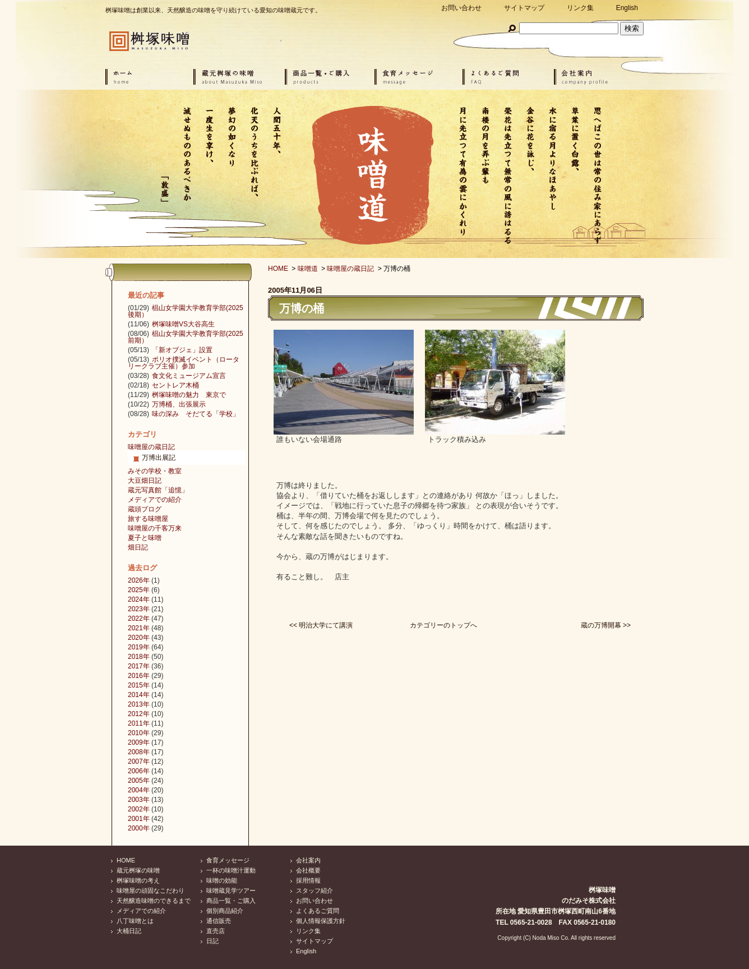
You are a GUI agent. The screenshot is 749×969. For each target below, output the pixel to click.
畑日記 (138, 547)
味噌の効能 (221, 880)
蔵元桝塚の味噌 (138, 870)
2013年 (139, 704)
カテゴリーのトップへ (443, 625)
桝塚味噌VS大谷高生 (183, 324)
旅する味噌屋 (148, 519)
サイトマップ (524, 8)
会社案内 (308, 860)
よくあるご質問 (317, 910)
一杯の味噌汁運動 (231, 870)
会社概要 (308, 870)
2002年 (139, 809)
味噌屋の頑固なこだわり (150, 890)
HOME (278, 269)
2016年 (139, 676)
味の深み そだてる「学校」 (195, 414)
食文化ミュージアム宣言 (189, 376)
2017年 (139, 666)
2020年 (139, 638)
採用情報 (308, 880)
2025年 (139, 590)
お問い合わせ (461, 8)
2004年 (139, 790)
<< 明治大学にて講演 (321, 625)
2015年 (139, 685)
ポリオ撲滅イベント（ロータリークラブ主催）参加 (183, 363)
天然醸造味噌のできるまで (154, 900)
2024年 (139, 599)
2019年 (139, 647)
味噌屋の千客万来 (155, 528)
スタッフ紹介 (314, 890)
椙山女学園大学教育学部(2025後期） (185, 311)
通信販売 (218, 920)
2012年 (139, 714)
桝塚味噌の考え (138, 880)
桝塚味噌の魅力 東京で (189, 395)
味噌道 (308, 269)
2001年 (139, 819)
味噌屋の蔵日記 (350, 269)
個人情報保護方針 (320, 920)
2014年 (139, 695)
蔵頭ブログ (144, 509)
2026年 (139, 580)
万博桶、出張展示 (179, 404)
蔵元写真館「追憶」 (158, 490)
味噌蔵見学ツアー (231, 890)
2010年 (139, 733)
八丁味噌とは (135, 920)
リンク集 (580, 8)
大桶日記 (129, 931)
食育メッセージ (227, 860)
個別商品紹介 (224, 910)
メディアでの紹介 (155, 500)
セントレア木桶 (175, 385)
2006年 (139, 771)
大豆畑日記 (144, 480)
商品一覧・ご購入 (231, 900)
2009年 (139, 742)
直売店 (215, 931)
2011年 (139, 723)
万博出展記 (158, 458)
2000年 (139, 828)
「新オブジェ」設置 (182, 350)
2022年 (139, 618)
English (627, 8)
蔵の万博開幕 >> (606, 625)
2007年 (139, 761)
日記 (212, 941)
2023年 (139, 609)
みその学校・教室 (155, 471)
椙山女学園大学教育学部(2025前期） (185, 337)
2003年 (139, 800)
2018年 (139, 657)
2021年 (139, 628)
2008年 (139, 752)
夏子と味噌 (144, 538)
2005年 (139, 781)
